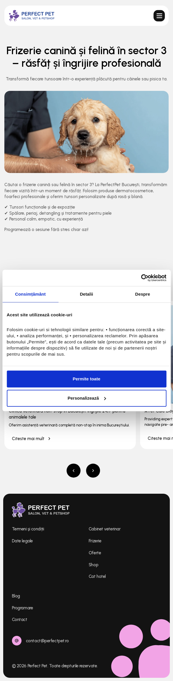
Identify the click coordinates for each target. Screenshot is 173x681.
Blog (16, 596)
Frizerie (95, 541)
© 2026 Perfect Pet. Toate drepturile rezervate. (55, 665)
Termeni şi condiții (28, 529)
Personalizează (86, 398)
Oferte (95, 552)
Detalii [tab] (86, 294)
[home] (31, 16)
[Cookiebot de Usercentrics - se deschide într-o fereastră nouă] (140, 278)
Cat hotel (97, 576)
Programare (22, 608)
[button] (158, 15)
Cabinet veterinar (104, 529)
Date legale (22, 541)
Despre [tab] (142, 294)
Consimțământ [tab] (30, 294)
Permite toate (86, 378)
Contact (19, 619)
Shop (93, 564)
